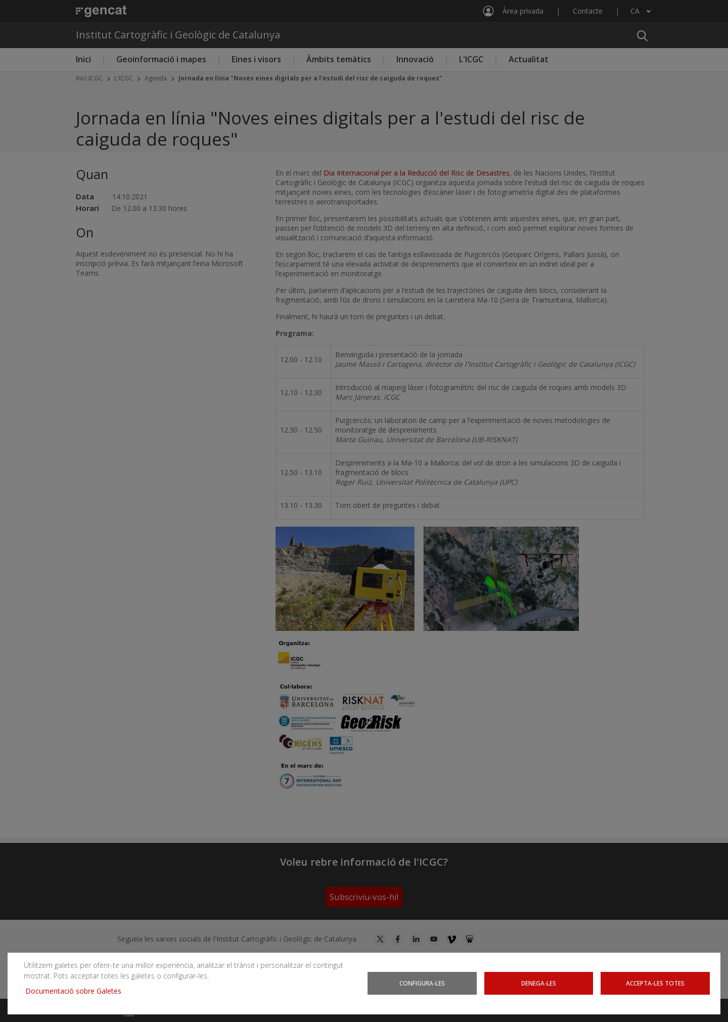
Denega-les (538, 983)
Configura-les (422, 983)
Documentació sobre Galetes (77, 991)
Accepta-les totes (655, 983)
